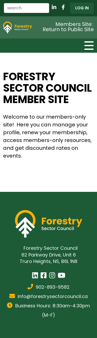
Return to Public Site (68, 29)
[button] (82, 8)
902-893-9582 (53, 287)
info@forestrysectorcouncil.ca (53, 296)
